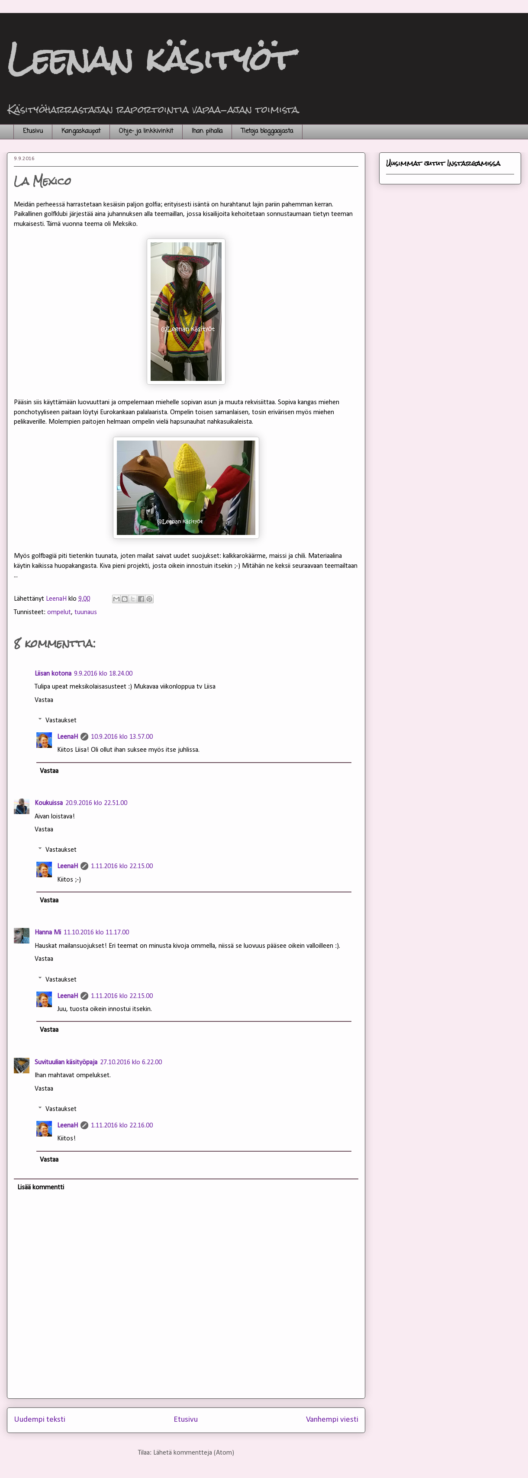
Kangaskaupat (80, 131)
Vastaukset (61, 720)
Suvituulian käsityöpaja (66, 1062)
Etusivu (33, 131)
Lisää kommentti (40, 1187)
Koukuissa (49, 803)
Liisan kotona (53, 673)
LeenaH (67, 737)
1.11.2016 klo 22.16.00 (122, 1125)
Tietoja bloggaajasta (267, 131)
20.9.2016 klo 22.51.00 (96, 803)
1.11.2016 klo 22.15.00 (122, 866)
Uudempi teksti (39, 1420)
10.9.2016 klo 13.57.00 (122, 737)
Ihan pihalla (207, 131)
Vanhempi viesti (332, 1420)
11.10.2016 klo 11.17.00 (96, 932)
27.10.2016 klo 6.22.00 (131, 1062)
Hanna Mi (48, 932)
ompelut (59, 612)
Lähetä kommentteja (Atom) (193, 1452)
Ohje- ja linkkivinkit (146, 131)
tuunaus (85, 612)
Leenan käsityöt (150, 58)
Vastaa (44, 700)
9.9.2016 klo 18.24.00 (103, 673)
